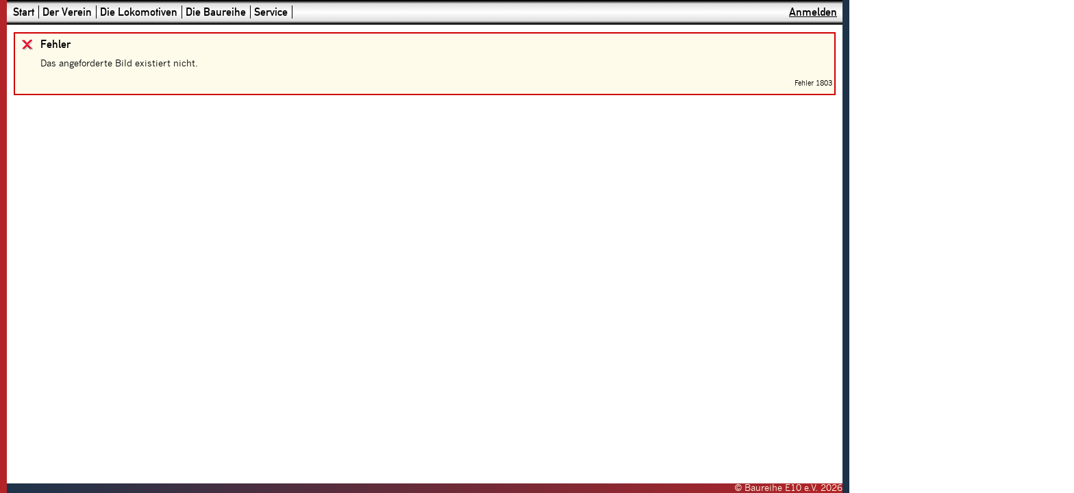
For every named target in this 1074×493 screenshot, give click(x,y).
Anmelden (813, 11)
